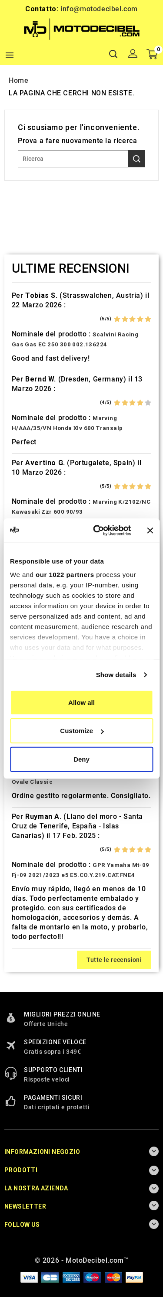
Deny (81, 759)
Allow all (81, 702)
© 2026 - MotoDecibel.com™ (82, 1260)
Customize (81, 730)
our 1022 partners (65, 574)
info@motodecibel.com (99, 9)
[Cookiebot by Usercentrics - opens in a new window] (97, 530)
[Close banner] (150, 531)
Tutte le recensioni (114, 959)
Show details (116, 674)
